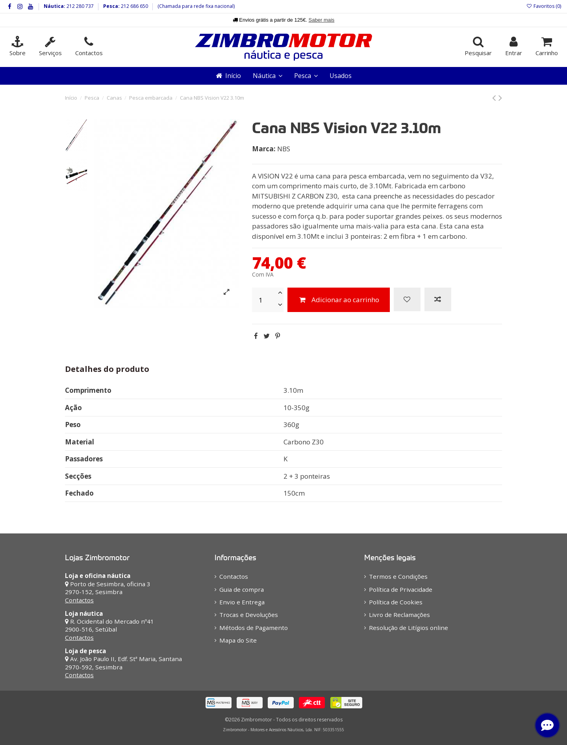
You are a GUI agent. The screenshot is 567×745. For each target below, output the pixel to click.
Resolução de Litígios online (408, 628)
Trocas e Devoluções (248, 615)
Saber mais (322, 20)
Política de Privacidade (400, 589)
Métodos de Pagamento (253, 628)
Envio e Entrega (242, 602)
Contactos (79, 600)
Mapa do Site (238, 640)
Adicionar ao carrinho (338, 299)
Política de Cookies (395, 602)
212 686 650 (134, 6)
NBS (283, 148)
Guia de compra (241, 589)
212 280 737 (79, 6)
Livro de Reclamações (399, 615)
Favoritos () (543, 6)
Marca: (264, 148)
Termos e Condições (398, 576)
